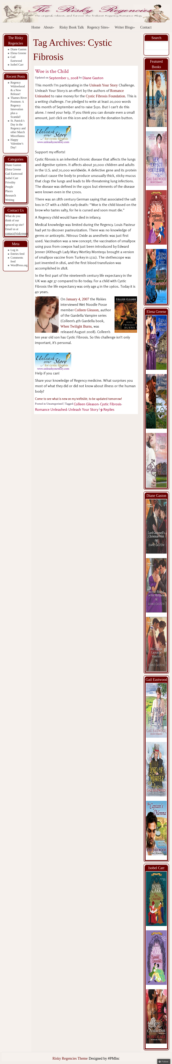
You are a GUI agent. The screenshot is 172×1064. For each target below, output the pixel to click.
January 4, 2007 (78, 299)
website (81, 399)
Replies (107, 409)
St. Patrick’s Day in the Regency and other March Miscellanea (18, 128)
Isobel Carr (17, 64)
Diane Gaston (18, 49)
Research (10, 195)
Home (35, 27)
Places (9, 191)
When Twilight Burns (76, 326)
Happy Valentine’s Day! (17, 143)
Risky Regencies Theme (70, 1058)
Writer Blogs (125, 27)
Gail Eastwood (13, 173)
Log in (14, 250)
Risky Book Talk (71, 27)
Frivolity (10, 182)
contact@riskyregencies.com (22, 233)
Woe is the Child (52, 71)
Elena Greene (18, 53)
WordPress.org (19, 265)
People (9, 186)
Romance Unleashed (51, 409)
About (48, 27)
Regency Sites (98, 27)
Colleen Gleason (87, 310)
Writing (9, 199)
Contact (146, 27)
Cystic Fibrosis (110, 404)
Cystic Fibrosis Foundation (105, 96)
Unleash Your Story (103, 85)
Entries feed (17, 253)
